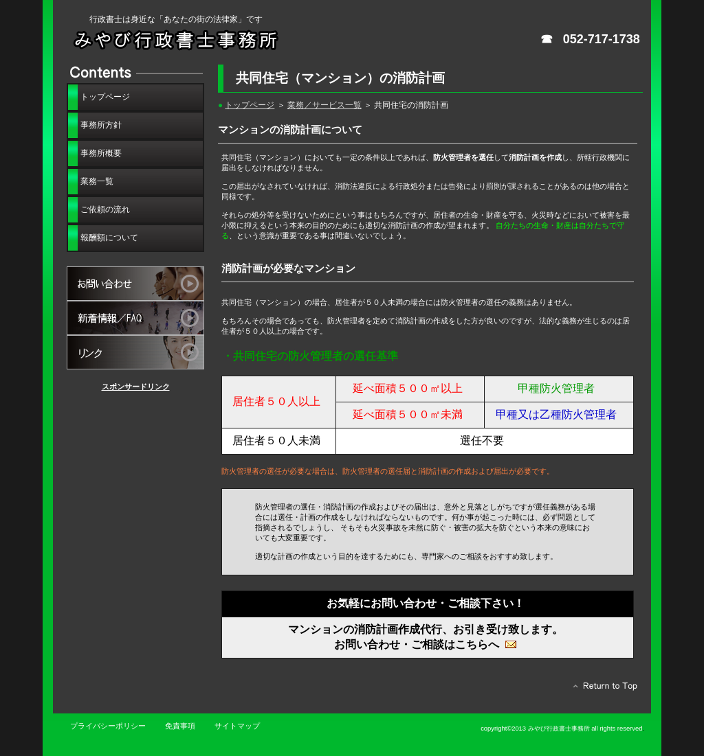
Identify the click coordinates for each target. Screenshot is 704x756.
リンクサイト (135, 352)
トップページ (249, 104)
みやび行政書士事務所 (214, 39)
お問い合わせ (135, 283)
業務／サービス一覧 (324, 104)
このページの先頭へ (601, 689)
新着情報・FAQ (135, 318)
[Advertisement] (135, 472)
